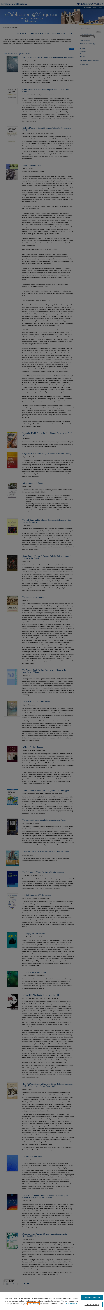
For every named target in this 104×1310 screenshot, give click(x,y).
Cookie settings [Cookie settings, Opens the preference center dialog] (92, 1304)
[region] (52, 1301)
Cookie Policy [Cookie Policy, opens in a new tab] (71, 1303)
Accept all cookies (91, 1298)
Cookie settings (33, 1303)
